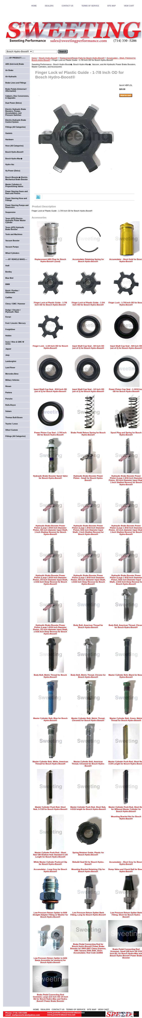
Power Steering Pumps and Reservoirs (16, 206)
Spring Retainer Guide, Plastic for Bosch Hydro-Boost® (88, 853)
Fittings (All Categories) (15, 127)
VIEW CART (129, 6)
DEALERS (49, 6)
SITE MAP (111, 6)
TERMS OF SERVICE (90, 6)
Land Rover (10, 368)
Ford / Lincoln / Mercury (15, 323)
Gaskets (8, 133)
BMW (7, 284)
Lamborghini (10, 361)
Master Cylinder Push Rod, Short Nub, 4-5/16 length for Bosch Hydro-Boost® (88, 808)
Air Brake (9, 70)
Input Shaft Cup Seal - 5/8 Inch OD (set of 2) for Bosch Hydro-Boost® (126, 347)
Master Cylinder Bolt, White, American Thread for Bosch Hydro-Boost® (50, 763)
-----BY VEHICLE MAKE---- (16, 259)
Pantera (8, 393)
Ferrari (8, 317)
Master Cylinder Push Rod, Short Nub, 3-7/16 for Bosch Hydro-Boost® (50, 808)
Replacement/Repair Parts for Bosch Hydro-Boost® (82, 58)
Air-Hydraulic (11, 77)
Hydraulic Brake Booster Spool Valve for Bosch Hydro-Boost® (50, 477)
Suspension (10, 212)
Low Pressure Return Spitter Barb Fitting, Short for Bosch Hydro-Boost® (126, 915)
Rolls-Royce (10, 405)
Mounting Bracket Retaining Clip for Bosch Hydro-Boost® (88, 870)
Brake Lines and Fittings (15, 83)
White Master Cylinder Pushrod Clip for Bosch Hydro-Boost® (50, 863)
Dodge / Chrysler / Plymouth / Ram (13, 311)
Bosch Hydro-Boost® (48, 58)
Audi (7, 266)
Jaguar (8, 349)
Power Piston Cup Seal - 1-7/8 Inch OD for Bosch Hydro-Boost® (50, 434)
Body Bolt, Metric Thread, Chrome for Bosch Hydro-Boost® (88, 676)
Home (34, 58)
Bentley (8, 272)
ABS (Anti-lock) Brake (14, 64)
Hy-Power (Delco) (12, 171)
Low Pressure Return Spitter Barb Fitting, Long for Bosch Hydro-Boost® (88, 914)
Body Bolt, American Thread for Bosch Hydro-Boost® (88, 626)
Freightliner (10, 329)
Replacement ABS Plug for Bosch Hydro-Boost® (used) (50, 260)
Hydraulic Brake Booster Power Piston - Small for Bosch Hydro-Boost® (88, 478)
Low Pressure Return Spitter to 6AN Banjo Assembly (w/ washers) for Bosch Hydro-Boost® (50, 960)
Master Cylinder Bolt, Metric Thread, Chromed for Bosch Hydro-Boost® (88, 719)
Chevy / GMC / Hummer (15, 304)
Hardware (9, 140)
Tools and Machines (13, 234)
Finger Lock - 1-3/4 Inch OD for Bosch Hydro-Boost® (50, 347)
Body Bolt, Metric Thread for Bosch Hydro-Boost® (50, 676)
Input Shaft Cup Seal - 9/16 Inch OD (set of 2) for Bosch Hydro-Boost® (50, 390)
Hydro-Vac (9, 164)
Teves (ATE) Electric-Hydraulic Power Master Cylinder (15, 220)
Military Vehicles (12, 380)
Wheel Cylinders (12, 253)
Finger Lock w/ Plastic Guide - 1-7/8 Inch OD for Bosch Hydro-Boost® (50, 304)
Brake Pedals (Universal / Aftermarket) (16, 90)
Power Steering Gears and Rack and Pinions (16, 192)
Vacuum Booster (12, 241)
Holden (8, 336)
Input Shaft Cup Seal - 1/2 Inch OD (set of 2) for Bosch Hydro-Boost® (88, 390)
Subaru (8, 411)
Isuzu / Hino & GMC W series (14, 343)
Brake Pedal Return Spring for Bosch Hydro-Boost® (88, 434)
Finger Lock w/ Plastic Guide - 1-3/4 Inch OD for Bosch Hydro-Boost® (88, 304)
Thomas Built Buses (14, 418)
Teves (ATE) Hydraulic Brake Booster (14, 228)
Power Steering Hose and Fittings (16, 199)
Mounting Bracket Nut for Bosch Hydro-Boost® (126, 817)
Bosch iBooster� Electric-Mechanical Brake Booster (16, 178)
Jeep (7, 355)
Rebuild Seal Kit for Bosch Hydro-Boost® (88, 863)
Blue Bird (9, 278)
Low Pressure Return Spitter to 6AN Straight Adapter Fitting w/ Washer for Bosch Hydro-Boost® (50, 915)
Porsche (8, 399)
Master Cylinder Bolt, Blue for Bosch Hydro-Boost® (50, 719)
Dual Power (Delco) (13, 103)
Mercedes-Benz (11, 374)
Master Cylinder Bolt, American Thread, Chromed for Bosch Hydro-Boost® (88, 764)
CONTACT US (67, 6)
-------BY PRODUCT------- (15, 58)
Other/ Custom (11, 430)
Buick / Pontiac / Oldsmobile (12, 292)
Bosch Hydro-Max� (13, 159)
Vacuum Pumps (12, 247)
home (34, 6)
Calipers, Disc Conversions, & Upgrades (17, 97)
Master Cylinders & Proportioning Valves (14, 185)
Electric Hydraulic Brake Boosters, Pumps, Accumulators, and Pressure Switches (15, 112)
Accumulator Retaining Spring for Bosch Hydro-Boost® (88, 260)
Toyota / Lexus (11, 424)
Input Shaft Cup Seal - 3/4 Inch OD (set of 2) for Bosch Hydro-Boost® (88, 347)
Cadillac (8, 297)
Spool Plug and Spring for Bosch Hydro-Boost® (126, 434)
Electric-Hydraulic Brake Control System (15, 121)
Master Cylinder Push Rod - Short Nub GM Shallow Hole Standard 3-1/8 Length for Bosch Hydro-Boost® (50, 854)
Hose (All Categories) (14, 146)
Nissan (8, 386)
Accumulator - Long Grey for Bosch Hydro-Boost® (50, 870)
